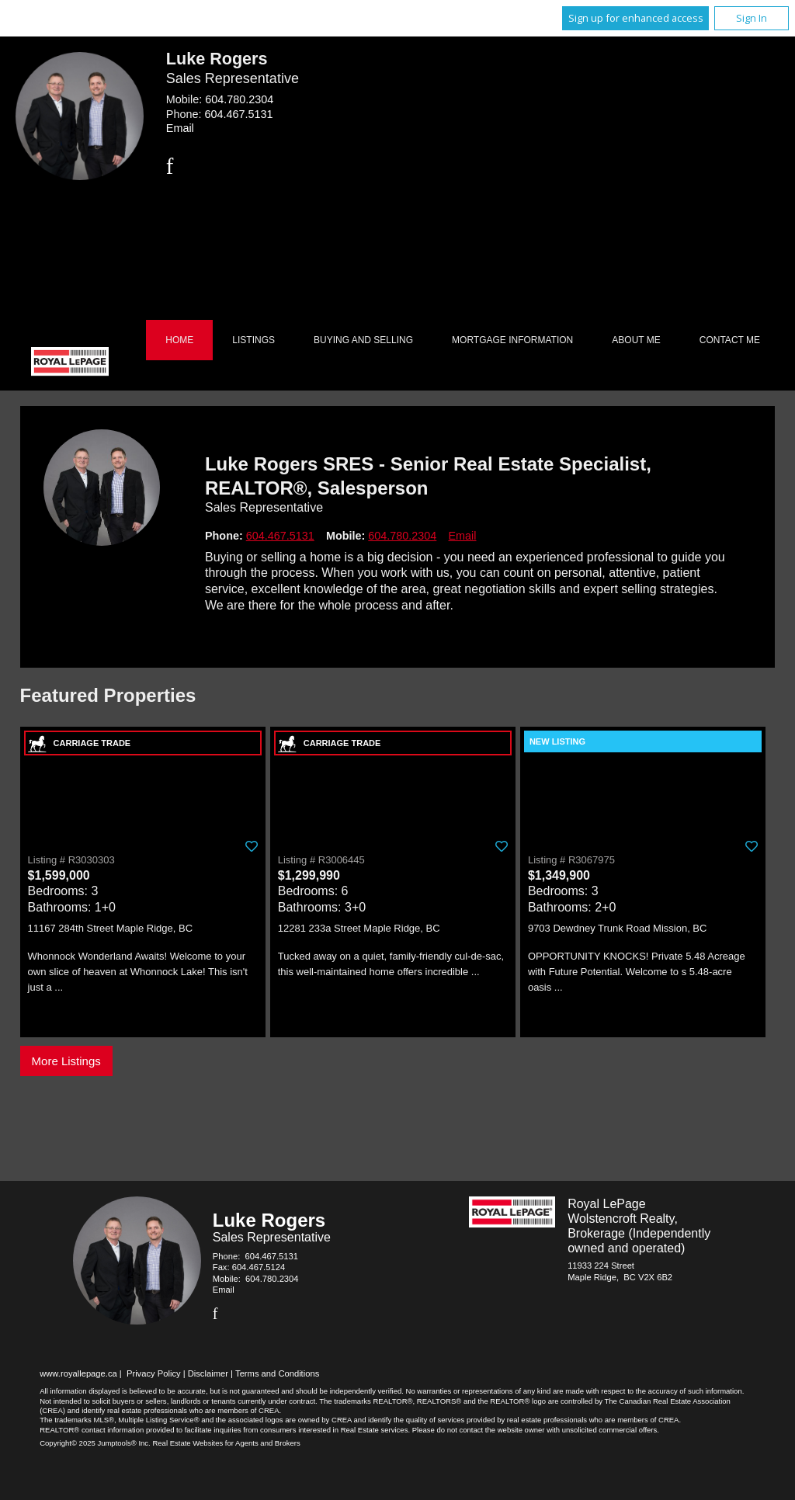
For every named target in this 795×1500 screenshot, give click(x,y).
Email (180, 128)
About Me (636, 340)
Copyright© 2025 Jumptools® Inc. (95, 1443)
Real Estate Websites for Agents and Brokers (226, 1443)
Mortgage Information (512, 340)
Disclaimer (208, 1373)
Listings (253, 340)
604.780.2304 (239, 99)
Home (179, 340)
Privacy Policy (154, 1373)
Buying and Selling (363, 340)
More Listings (66, 1061)
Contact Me (730, 340)
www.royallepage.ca (78, 1373)
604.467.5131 (238, 114)
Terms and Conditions (277, 1373)
